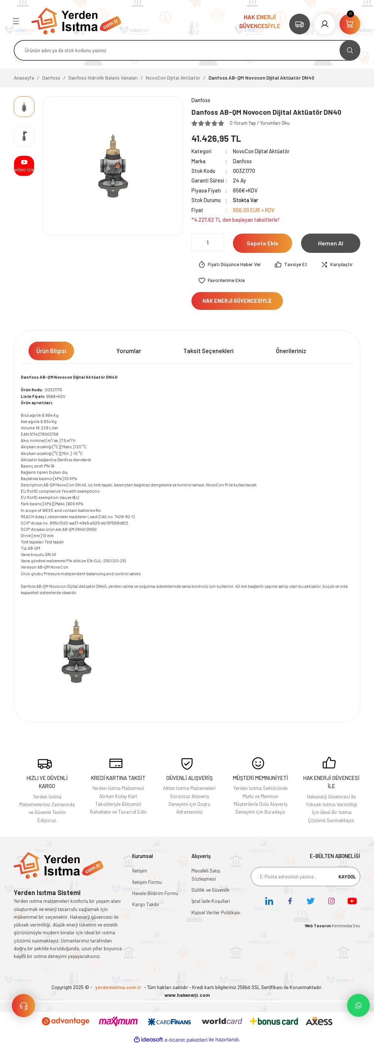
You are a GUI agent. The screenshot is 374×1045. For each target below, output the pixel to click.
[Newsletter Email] (305, 876)
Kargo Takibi (145, 904)
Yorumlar (128, 350)
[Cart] (350, 24)
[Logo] (76, 20)
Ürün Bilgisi (51, 350)
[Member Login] (324, 24)
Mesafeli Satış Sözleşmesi (205, 874)
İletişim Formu (147, 882)
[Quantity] (207, 242)
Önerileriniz (291, 350)
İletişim (139, 871)
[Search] (187, 50)
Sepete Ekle (262, 243)
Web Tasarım (318, 925)
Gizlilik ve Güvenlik (210, 890)
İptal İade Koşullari (210, 901)
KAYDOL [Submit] (347, 877)
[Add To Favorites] (221, 281)
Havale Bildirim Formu (155, 893)
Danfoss (242, 161)
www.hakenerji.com (187, 995)
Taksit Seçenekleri (208, 350)
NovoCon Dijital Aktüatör (261, 151)
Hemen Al (330, 243)
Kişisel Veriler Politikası (215, 912)
